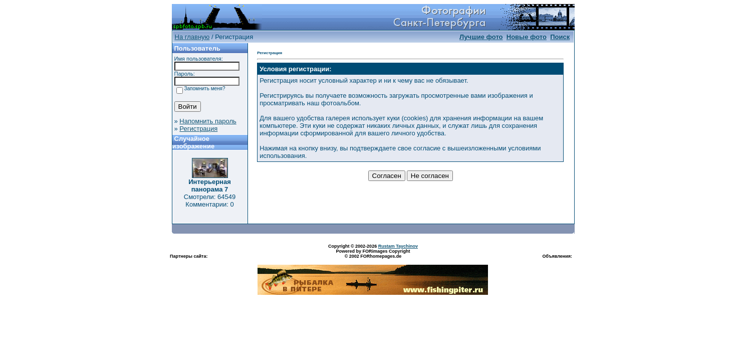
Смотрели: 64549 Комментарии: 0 (209, 200)
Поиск (560, 37)
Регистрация (198, 128)
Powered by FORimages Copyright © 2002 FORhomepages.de (373, 254)
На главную (192, 37)
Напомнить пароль (207, 121)
